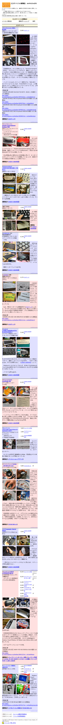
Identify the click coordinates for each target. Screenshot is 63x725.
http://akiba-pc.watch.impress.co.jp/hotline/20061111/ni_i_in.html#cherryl (18, 319)
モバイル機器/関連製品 (20, 714)
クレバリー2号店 (28, 428)
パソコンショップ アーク (15, 459)
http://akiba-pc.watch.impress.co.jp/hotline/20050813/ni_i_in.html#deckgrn (19, 115)
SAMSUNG (6, 233)
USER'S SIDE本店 (13, 161)
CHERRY (5, 275)
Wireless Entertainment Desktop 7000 (9, 126)
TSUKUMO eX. (27, 465)
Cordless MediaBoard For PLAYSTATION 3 (9, 331)
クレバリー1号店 (28, 571)
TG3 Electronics (7, 28)
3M (4, 529)
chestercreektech (7, 166)
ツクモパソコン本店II (14, 708)
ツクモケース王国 (24, 659)
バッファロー (7, 665)
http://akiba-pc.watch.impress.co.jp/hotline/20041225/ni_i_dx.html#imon (18, 653)
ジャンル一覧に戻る (10, 723)
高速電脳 (26, 596)
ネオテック (26, 30)
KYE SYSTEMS (7, 379)
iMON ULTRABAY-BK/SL (8, 572)
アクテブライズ (7, 464)
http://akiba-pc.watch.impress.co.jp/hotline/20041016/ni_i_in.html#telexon (18, 96)
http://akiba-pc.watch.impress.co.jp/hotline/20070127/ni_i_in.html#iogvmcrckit (20, 704)
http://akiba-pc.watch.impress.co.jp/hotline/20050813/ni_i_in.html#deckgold (19, 109)
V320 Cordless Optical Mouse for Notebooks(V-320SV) (10, 430)
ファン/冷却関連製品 (19, 716)
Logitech (5, 329)
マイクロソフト (7, 124)
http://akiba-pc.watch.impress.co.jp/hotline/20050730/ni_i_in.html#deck (18, 102)
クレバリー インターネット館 (17, 657)
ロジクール (6, 428)
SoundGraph (6, 572)
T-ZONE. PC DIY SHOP (10, 659)
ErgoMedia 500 (6, 381)
